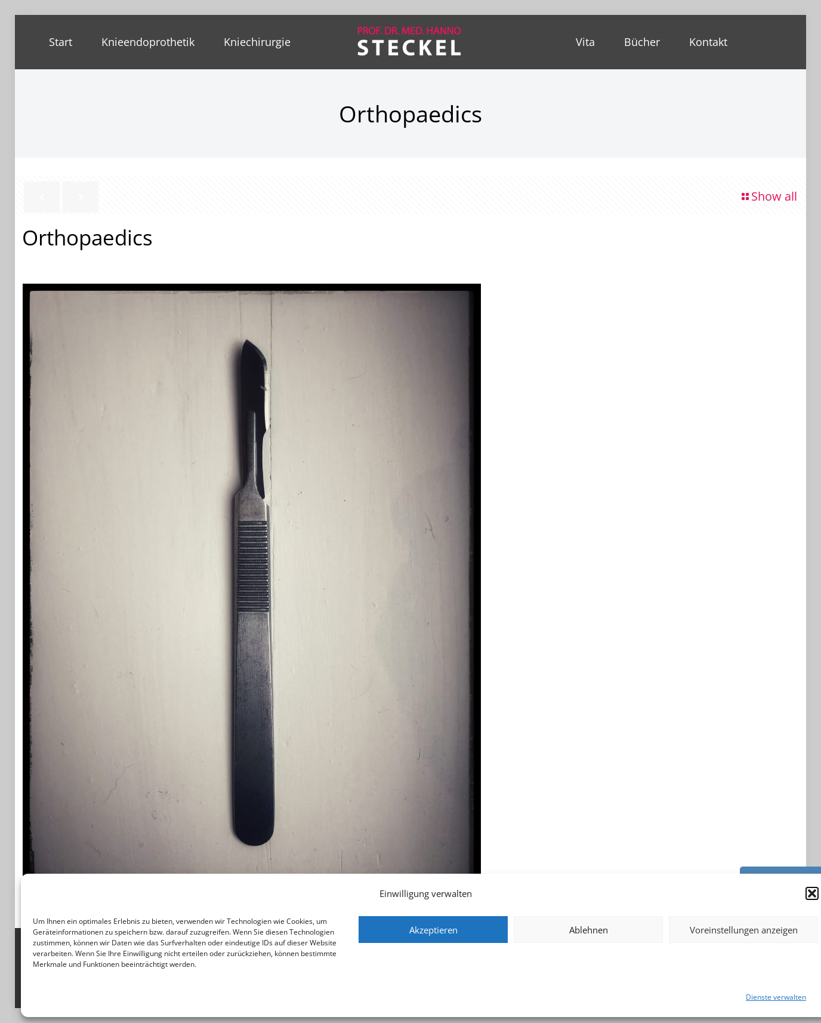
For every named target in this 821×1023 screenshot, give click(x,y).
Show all (768, 196)
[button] (812, 893)
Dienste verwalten (776, 997)
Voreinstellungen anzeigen (744, 930)
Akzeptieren (433, 930)
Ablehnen (588, 930)
